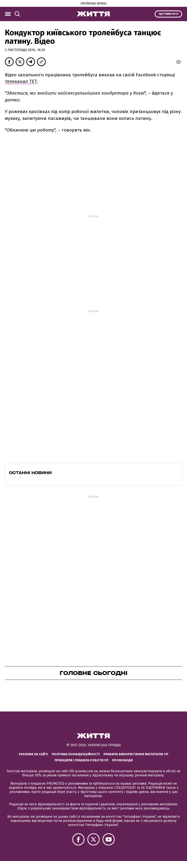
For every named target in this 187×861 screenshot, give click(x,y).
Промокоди (122, 760)
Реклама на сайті (33, 754)
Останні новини (30, 472)
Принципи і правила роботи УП (81, 760)
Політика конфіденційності (76, 754)
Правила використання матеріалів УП (135, 754)
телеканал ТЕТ (21, 81)
